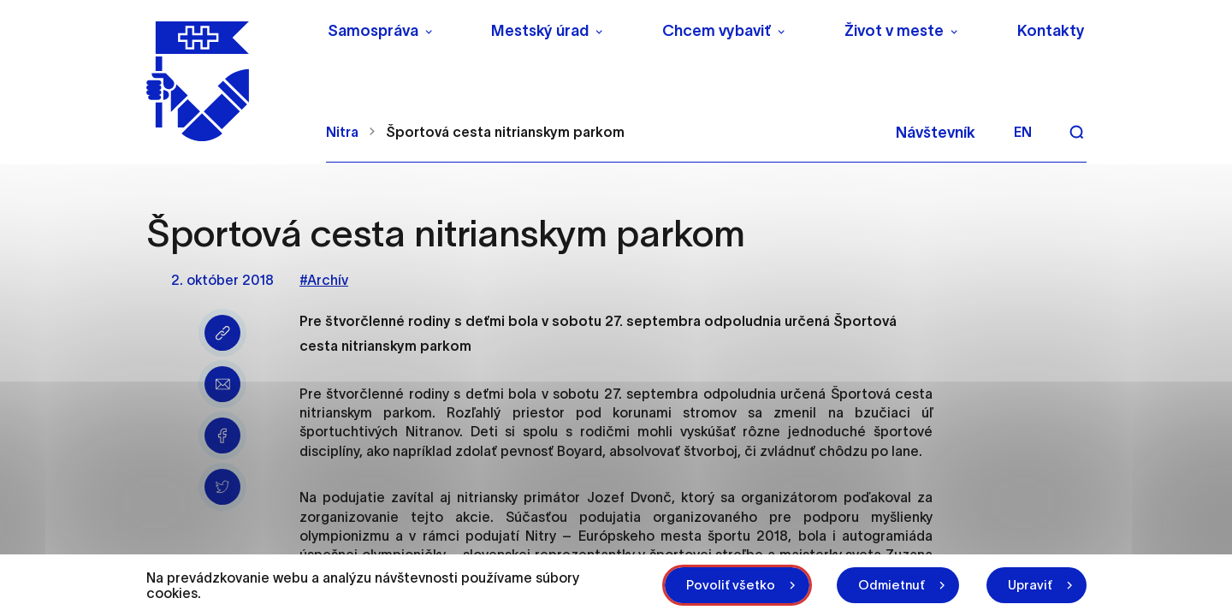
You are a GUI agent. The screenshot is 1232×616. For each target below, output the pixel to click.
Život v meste (894, 30)
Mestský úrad (540, 30)
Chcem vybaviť (716, 30)
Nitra (342, 131)
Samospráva (373, 30)
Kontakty (1051, 30)
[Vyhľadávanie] (1076, 131)
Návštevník (935, 132)
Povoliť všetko (730, 585)
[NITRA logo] (225, 81)
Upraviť (1030, 585)
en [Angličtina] (1023, 131)
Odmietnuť (891, 585)
